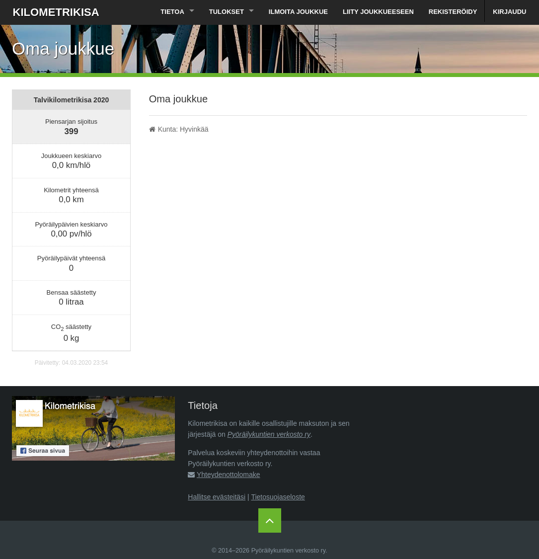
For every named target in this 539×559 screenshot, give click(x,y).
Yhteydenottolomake (228, 475)
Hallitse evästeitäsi (216, 497)
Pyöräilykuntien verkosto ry (269, 434)
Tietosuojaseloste (278, 497)
